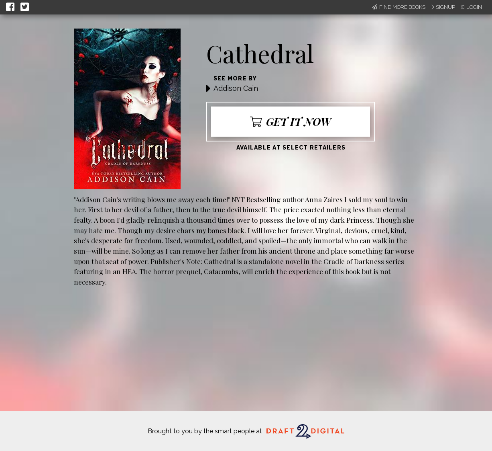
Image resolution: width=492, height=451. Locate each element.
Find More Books (398, 7)
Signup (442, 7)
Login (470, 7)
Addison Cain (235, 88)
